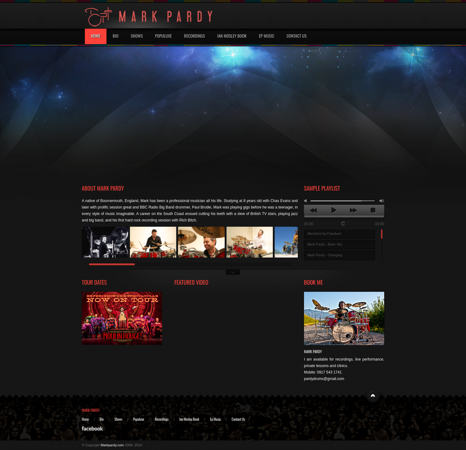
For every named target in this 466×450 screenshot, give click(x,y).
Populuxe (163, 35)
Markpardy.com (112, 445)
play (333, 210)
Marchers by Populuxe (324, 233)
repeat (343, 223)
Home (95, 35)
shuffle (350, 223)
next (353, 210)
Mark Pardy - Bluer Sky (324, 244)
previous (314, 210)
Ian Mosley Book (189, 419)
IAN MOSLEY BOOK (232, 35)
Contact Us (297, 35)
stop (373, 210)
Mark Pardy (313, 351)
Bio (115, 35)
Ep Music (215, 419)
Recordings (194, 35)
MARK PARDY (91, 410)
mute (306, 200)
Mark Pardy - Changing (324, 255)
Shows (137, 35)
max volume (381, 200)
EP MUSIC (266, 35)
